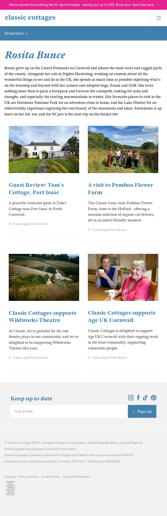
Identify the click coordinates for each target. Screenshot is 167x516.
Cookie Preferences (76, 477)
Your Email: (23, 411)
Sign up (144, 411)
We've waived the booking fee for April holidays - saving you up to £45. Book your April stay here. (82, 5)
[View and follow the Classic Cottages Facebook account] (138, 399)
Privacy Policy (28, 477)
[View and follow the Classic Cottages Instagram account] (131, 399)
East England (35, 449)
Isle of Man (68, 449)
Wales (113, 443)
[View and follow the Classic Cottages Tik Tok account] (145, 399)
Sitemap (10, 477)
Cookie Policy (50, 477)
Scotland (51, 449)
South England (98, 443)
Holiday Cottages (54, 443)
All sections (13, 33)
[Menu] (158, 18)
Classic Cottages (19, 443)
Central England (131, 443)
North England (14, 449)
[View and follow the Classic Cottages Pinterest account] (153, 399)
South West (78, 443)
